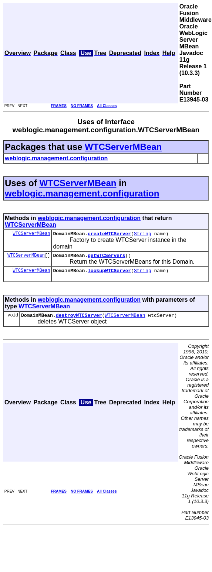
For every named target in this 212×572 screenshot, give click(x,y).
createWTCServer (109, 234)
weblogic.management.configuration (82, 193)
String (142, 234)
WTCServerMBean (123, 147)
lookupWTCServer (109, 273)
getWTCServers (106, 257)
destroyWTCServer (79, 319)
